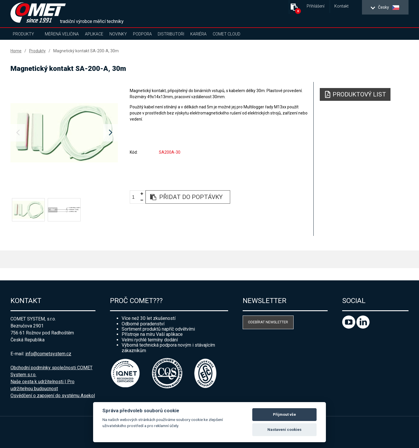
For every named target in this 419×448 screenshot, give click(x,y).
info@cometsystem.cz (48, 353)
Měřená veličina (62, 34)
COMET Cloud (226, 34)
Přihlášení (315, 6)
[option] (64, 133)
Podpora (142, 34)
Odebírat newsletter (268, 322)
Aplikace (94, 34)
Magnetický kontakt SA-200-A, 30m (86, 51)
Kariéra (198, 34)
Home (16, 51)
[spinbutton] (135, 197)
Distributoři (171, 34)
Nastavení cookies (284, 429)
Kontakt (341, 6)
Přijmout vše (284, 414)
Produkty (23, 34)
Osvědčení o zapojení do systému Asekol (52, 395)
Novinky (118, 34)
